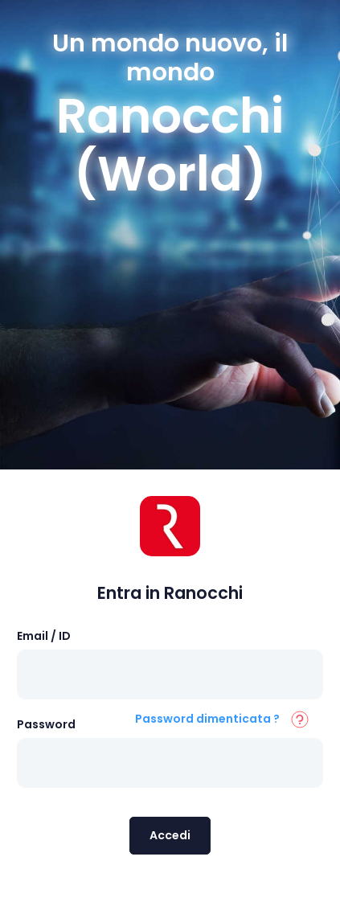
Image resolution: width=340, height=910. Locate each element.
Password (46, 724)
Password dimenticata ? (207, 719)
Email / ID (44, 636)
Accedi (170, 835)
